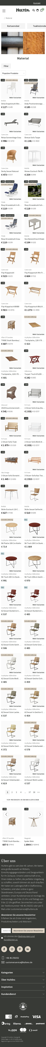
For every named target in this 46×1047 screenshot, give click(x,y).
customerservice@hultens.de (24, 909)
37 (30, 792)
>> (38, 792)
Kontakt (36, 3)
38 (34, 792)
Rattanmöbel (13, 26)
